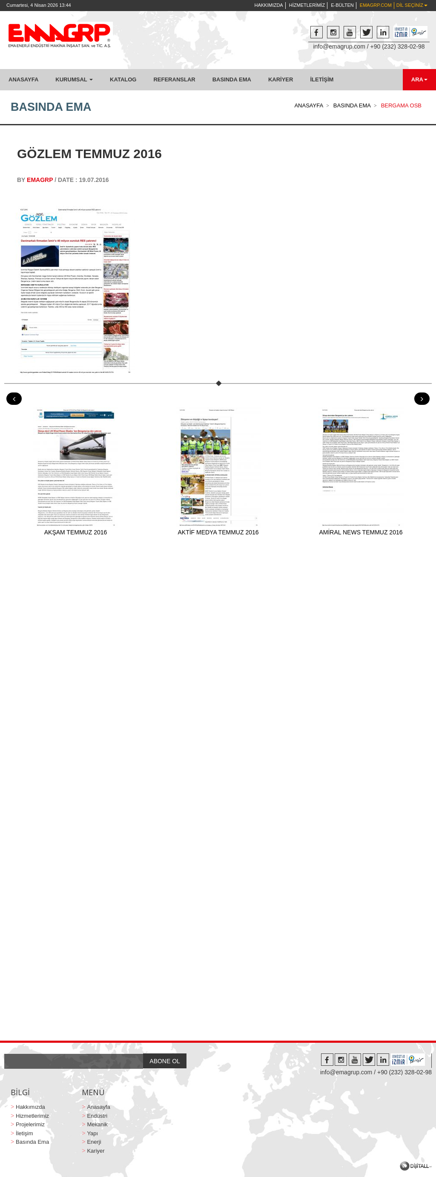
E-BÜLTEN (342, 5)
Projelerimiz (30, 1124)
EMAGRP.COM (376, 5)
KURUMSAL (74, 79)
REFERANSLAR (174, 79)
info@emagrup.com (339, 46)
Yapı (92, 1133)
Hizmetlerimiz (32, 1116)
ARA (419, 79)
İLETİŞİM (321, 79)
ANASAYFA (23, 79)
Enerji (94, 1142)
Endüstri (97, 1116)
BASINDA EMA (231, 79)
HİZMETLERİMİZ (307, 5)
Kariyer (95, 1151)
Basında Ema (32, 1142)
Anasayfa (98, 1107)
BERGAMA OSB (401, 105)
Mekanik (97, 1124)
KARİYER (280, 79)
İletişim (24, 1133)
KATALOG (123, 79)
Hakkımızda (30, 1107)
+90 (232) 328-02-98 (397, 46)
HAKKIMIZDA (268, 5)
